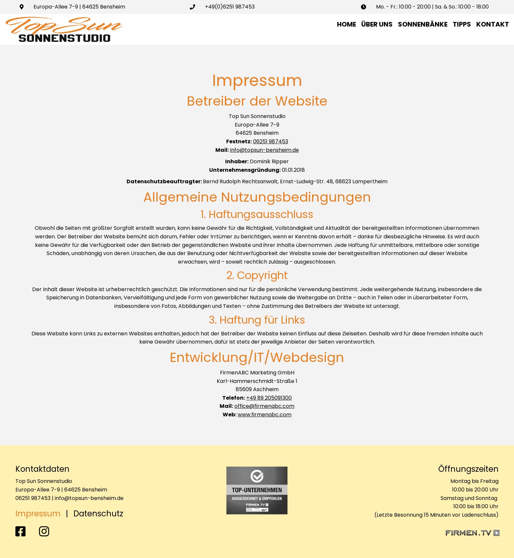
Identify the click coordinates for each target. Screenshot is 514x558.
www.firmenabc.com (264, 414)
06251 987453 (270, 141)
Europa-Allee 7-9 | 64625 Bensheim (79, 6)
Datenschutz (98, 513)
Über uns (377, 24)
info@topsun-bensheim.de (264, 150)
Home (346, 24)
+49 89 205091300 (269, 398)
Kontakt (492, 24)
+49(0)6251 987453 (230, 6)
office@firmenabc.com (264, 406)
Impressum (38, 513)
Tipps (462, 24)
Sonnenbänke (422, 24)
